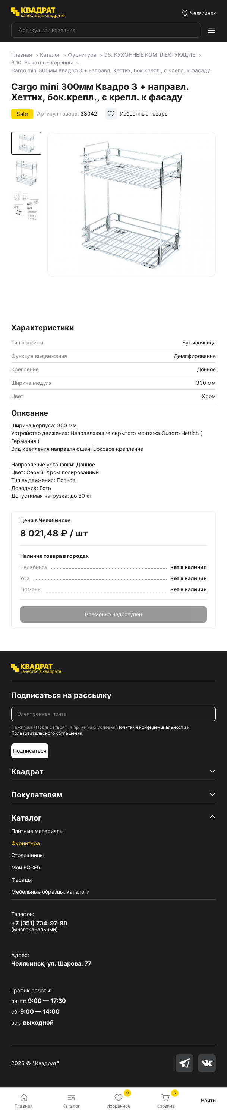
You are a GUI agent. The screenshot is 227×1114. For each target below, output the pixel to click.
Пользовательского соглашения (46, 733)
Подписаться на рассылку (61, 695)
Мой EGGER (25, 867)
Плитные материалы (37, 831)
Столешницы (27, 855)
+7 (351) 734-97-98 (39, 923)
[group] (131, 225)
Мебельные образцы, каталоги (50, 891)
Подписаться (30, 751)
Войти (208, 1100)
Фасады (21, 880)
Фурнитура (25, 843)
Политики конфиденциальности (151, 727)
